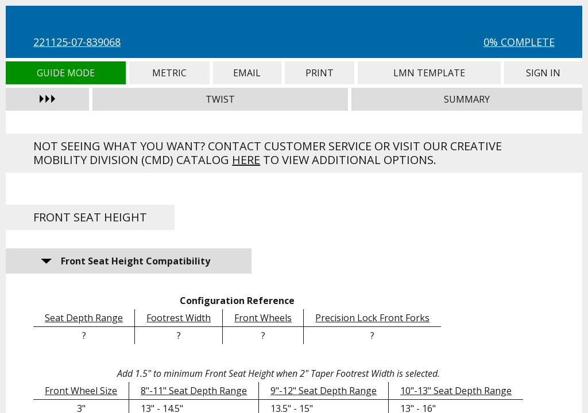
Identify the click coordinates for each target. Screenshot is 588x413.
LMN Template (429, 72)
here (246, 159)
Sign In (543, 72)
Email (247, 72)
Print (319, 72)
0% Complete (519, 42)
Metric (169, 72)
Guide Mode (66, 72)
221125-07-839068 (77, 42)
